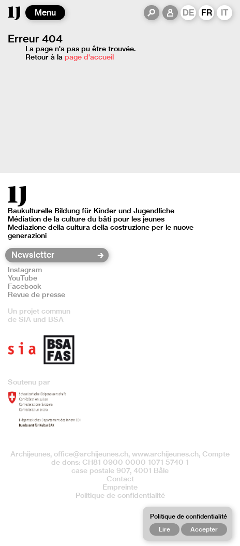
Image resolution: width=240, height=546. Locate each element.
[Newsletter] (53, 255)
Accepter (204, 529)
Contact (120, 478)
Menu (45, 12)
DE (188, 12)
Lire (164, 529)
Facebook (24, 286)
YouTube (22, 278)
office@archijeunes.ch (91, 454)
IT (225, 12)
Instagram (25, 269)
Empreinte (120, 487)
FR (206, 12)
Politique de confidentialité (120, 495)
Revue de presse (36, 294)
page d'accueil (89, 57)
